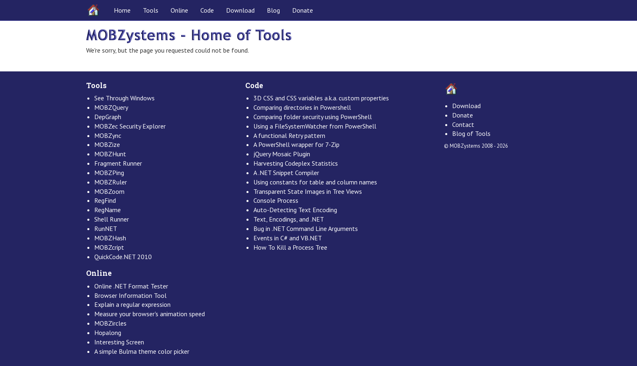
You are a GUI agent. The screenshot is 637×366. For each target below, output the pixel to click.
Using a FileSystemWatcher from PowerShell (314, 126)
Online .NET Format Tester (131, 286)
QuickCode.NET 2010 (123, 257)
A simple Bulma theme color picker (141, 351)
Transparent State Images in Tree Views (307, 191)
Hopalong (107, 332)
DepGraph (107, 117)
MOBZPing (109, 173)
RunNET (105, 228)
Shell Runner (111, 219)
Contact (463, 124)
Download (240, 10)
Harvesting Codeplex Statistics (295, 163)
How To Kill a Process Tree (290, 247)
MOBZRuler (110, 182)
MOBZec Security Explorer (130, 126)
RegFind (105, 200)
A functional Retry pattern (289, 135)
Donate (302, 10)
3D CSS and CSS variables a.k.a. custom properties (321, 98)
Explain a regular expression (132, 304)
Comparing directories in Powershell (302, 107)
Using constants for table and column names (315, 182)
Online (179, 10)
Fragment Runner (118, 163)
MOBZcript (109, 247)
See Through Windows (124, 98)
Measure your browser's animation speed (149, 314)
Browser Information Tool (130, 295)
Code (207, 10)
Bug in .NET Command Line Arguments (305, 228)
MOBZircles (110, 323)
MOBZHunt (110, 154)
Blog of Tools (471, 133)
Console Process (275, 200)
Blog (273, 10)
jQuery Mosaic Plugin (281, 154)
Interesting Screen (119, 342)
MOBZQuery (111, 107)
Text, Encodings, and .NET (288, 219)
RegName (107, 210)
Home (122, 10)
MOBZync (107, 135)
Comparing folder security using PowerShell (312, 117)
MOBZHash (110, 238)
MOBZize (107, 144)
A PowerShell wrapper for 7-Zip (296, 144)
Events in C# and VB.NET (287, 238)
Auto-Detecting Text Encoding (295, 210)
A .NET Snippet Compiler (286, 173)
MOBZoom (109, 191)
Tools (150, 10)
